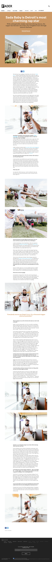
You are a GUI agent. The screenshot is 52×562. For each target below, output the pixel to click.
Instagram (41, 541)
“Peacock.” (31, 153)
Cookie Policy (25, 541)
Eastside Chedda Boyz (24, 244)
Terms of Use (14, 541)
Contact (5, 541)
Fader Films (10, 542)
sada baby (9, 530)
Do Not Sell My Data (26, 559)
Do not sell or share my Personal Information (20, 558)
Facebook (33, 541)
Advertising (9, 541)
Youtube (37, 541)
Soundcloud (30, 542)
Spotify (34, 542)
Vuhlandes (28, 31)
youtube (41, 10)
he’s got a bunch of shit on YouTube (25, 258)
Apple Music (46, 541)
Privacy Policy (20, 541)
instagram (43, 10)
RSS (37, 542)
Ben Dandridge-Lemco (26, 30)
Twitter (39, 10)
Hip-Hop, (6, 530)
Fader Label (5, 542)
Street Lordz (35, 244)
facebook (40, 10)
